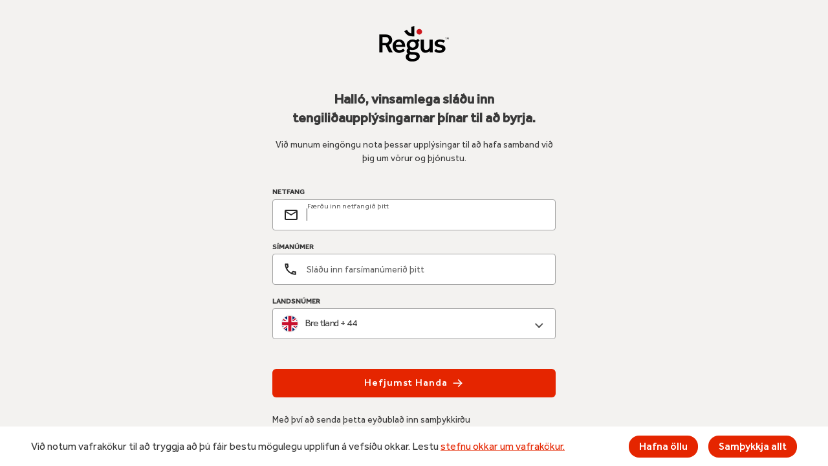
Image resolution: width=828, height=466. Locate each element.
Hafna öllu (663, 446)
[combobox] (414, 323)
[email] (426, 215)
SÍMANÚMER (293, 247)
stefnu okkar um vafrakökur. (503, 446)
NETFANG (288, 192)
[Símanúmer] (414, 269)
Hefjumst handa (413, 383)
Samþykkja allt (753, 446)
